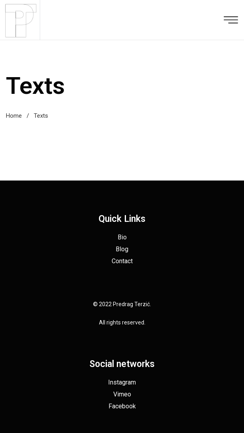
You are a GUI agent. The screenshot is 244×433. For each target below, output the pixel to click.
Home (14, 115)
